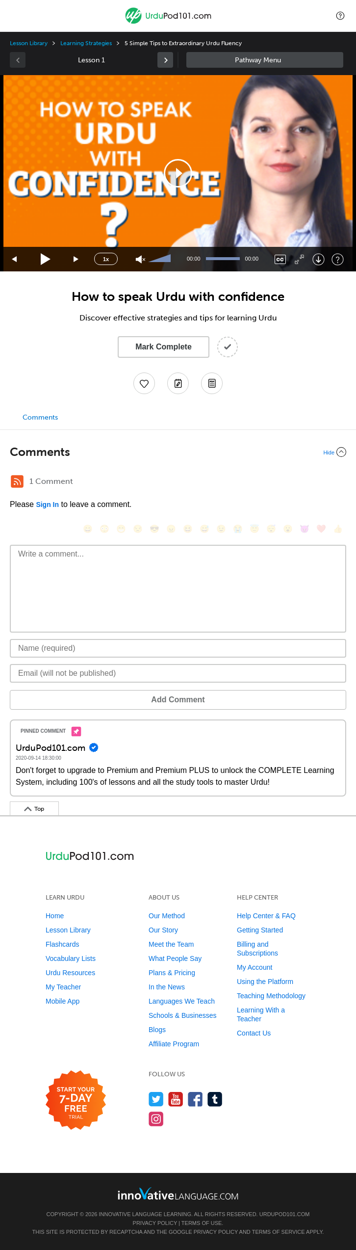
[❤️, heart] (321, 529)
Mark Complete (163, 347)
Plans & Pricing (172, 973)
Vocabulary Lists (71, 958)
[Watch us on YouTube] (175, 1099)
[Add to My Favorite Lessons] (144, 383)
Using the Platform (265, 981)
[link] (165, 60)
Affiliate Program (174, 1044)
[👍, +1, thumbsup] (338, 529)
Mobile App (62, 1001)
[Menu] (15, 15)
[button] (340, 15)
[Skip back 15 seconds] (15, 259)
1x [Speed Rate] (106, 259)
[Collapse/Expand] (178, 452)
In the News (167, 987)
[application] (178, 173)
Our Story (163, 930)
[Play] (46, 259)
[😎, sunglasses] (154, 529)
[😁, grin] (121, 529)
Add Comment (177, 699)
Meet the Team (171, 944)
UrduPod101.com (284, 1214)
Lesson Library (29, 43)
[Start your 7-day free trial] (76, 1100)
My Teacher (63, 987)
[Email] (178, 673)
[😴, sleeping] (271, 529)
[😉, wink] (221, 529)
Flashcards (62, 944)
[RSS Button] (17, 481)
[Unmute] (140, 259)
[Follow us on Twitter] (156, 1099)
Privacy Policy (155, 1223)
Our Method (167, 916)
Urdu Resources (70, 973)
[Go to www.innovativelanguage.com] (178, 1193)
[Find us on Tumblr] (215, 1099)
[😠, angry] (171, 529)
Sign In (47, 504)
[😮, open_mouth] (288, 529)
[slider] (161, 259)
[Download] (318, 259)
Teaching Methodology (271, 996)
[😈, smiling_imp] (304, 529)
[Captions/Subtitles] (280, 259)
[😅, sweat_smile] (204, 529)
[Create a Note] (178, 383)
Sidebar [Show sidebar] (264, 60)
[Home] (169, 23)
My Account (254, 967)
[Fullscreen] (299, 259)
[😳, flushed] (104, 529)
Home (55, 916)
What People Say (175, 958)
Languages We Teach (182, 1001)
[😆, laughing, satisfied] (187, 529)
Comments (40, 417)
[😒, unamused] (137, 529)
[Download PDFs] (212, 383)
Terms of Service (278, 1232)
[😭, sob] (237, 529)
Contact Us (254, 1033)
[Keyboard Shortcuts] (337, 259)
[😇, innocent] (254, 529)
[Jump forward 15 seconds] (76, 259)
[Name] (178, 648)
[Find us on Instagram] (156, 1118)
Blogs (157, 1030)
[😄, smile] (87, 529)
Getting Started (260, 930)
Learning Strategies (86, 43)
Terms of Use (201, 1223)
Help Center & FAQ (266, 916)
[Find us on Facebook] (195, 1099)
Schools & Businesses (183, 1015)
